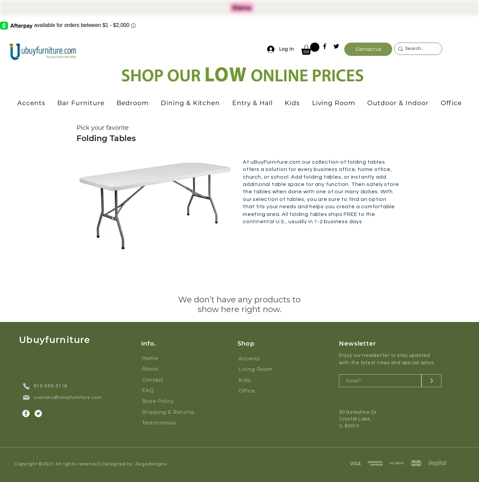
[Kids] (259, 380)
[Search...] (416, 49)
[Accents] (259, 358)
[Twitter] (336, 46)
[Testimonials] (171, 422)
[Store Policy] (163, 401)
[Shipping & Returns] (171, 412)
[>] (431, 380)
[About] (163, 369)
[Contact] (163, 380)
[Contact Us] (368, 49)
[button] (310, 49)
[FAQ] (163, 390)
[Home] (163, 358)
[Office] (259, 391)
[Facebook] (324, 46)
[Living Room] (259, 369)
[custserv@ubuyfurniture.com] (64, 397)
